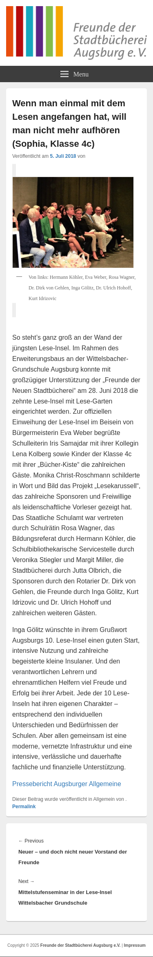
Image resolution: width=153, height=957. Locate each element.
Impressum (135, 945)
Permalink (23, 806)
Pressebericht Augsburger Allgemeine (66, 783)
